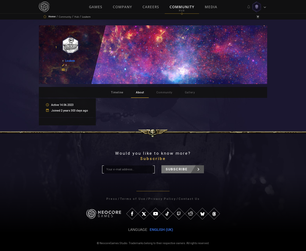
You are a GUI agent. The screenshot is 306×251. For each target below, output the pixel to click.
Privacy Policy (162, 199)
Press (111, 199)
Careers (150, 6)
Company (122, 6)
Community (182, 6)
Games (95, 6)
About (140, 92)
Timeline (117, 92)
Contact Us (189, 199)
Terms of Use (133, 199)
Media (211, 6)
